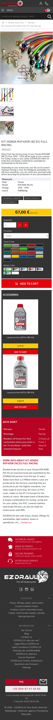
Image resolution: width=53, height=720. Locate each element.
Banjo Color (10, 265)
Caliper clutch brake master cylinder (26, 612)
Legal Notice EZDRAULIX (26, 643)
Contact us (26, 522)
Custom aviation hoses (26, 606)
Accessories (10, 202)
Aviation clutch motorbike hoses (26, 609)
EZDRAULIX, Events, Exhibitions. (26, 660)
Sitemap (26, 667)
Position (8, 230)
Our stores (26, 630)
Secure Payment (26, 657)
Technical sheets (12, 198)
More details (32, 198)
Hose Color (9, 241)
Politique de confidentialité (26, 650)
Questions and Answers (26, 664)
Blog (26, 633)
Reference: (6, 149)
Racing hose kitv (26, 616)
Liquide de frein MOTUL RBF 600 (20, 337)
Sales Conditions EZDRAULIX (26, 647)
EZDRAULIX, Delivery (26, 653)
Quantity (8, 220)
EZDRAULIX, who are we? (27, 640)
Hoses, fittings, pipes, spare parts (26, 602)
